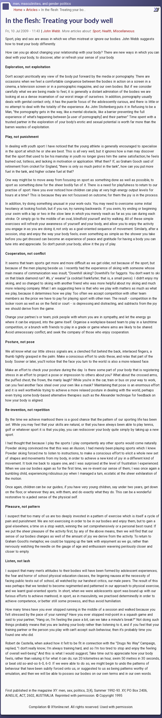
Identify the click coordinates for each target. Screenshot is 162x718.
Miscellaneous (123, 31)
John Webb (51, 31)
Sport (96, 31)
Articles (32, 10)
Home (18, 10)
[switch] (158, 3)
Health (106, 31)
